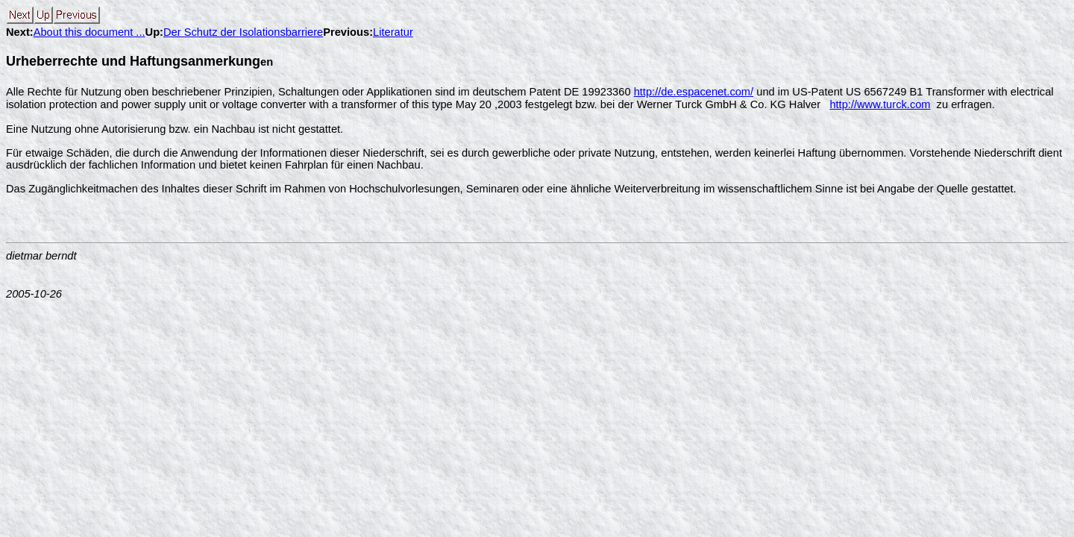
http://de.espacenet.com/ (694, 92)
